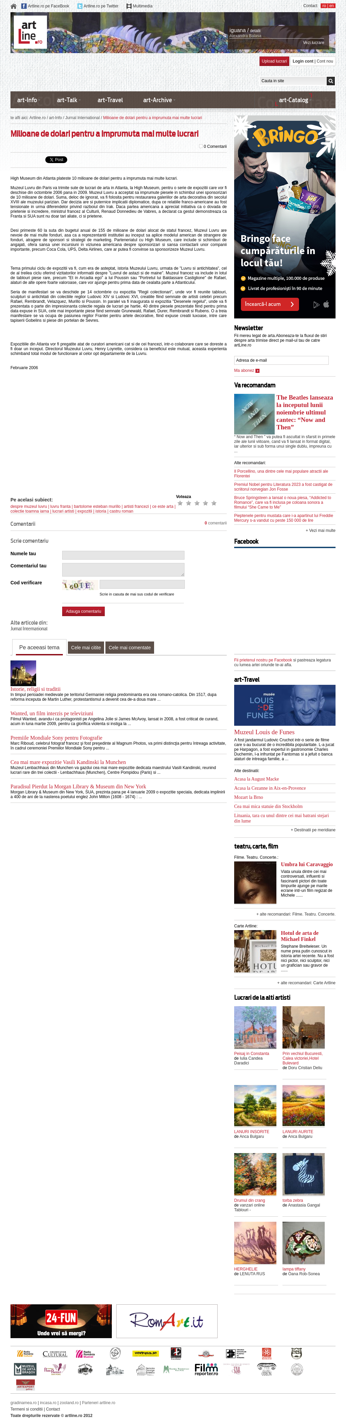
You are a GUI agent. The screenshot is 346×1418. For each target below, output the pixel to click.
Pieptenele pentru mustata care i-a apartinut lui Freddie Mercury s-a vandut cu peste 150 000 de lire (283, 518)
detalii (255, 30)
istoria (101, 511)
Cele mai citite (86, 647)
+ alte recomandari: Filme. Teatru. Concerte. (296, 914)
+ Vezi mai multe (321, 530)
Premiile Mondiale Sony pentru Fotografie (56, 738)
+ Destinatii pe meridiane (313, 830)
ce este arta (162, 506)
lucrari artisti (63, 511)
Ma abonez (247, 370)
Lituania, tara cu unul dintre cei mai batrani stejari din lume (281, 818)
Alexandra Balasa (245, 35)
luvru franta (60, 506)
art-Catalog (293, 100)
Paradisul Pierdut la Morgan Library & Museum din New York (78, 786)
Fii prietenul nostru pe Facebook (263, 660)
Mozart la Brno (248, 797)
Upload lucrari (274, 61)
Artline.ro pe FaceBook (48, 6)
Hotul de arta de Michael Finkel (300, 936)
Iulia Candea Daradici (248, 1060)
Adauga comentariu (83, 611)
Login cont (303, 61)
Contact (310, 5)
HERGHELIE (245, 1269)
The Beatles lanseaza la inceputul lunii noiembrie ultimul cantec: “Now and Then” (304, 412)
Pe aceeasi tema (39, 647)
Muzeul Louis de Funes (264, 732)
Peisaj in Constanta (251, 1053)
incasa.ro (48, 1402)
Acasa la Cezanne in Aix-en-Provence (270, 788)
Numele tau (23, 553)
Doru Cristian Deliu (305, 1067)
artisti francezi (136, 506)
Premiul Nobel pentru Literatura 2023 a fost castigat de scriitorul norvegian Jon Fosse (283, 487)
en (331, 5)
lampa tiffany (293, 1269)
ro (324, 5)
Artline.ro (37, 117)
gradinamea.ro (23, 1402)
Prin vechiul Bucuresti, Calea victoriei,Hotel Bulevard (302, 1058)
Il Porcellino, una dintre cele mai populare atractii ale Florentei (281, 473)
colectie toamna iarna (29, 511)
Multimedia (142, 6)
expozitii (84, 511)
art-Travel (110, 100)
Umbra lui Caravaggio (307, 864)
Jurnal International (82, 117)
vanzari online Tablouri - (249, 1207)
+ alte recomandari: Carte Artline (306, 983)
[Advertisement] (133, 72)
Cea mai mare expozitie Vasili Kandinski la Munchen (68, 762)
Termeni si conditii (26, 1409)
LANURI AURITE (297, 1131)
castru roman (121, 511)
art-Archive (157, 100)
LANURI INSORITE (251, 1131)
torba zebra (292, 1200)
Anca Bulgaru (252, 1136)
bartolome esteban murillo (97, 506)
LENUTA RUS (252, 1273)
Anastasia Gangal (304, 1205)
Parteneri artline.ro (99, 1402)
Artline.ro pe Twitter (100, 6)
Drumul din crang (249, 1200)
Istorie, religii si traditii (35, 689)
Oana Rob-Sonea (304, 1273)
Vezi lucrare (313, 42)
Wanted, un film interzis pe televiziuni (51, 713)
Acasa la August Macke (256, 779)
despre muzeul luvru (28, 506)
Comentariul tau (28, 565)
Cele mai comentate (130, 647)
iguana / (239, 30)
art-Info (27, 100)
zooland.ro (69, 1402)
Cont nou (325, 61)
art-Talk (67, 100)
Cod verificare (26, 582)
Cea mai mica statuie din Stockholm (268, 806)
